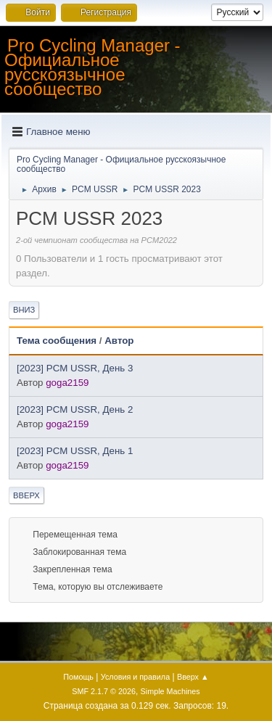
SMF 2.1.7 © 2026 (104, 691)
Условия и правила (135, 676)
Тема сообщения (56, 340)
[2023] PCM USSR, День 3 (75, 368)
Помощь (78, 676)
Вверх (26, 495)
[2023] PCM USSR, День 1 (75, 450)
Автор (118, 340)
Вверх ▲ (193, 676)
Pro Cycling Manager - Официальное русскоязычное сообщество (92, 67)
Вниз (24, 309)
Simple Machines (170, 691)
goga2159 (67, 382)
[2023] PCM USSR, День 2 (75, 409)
